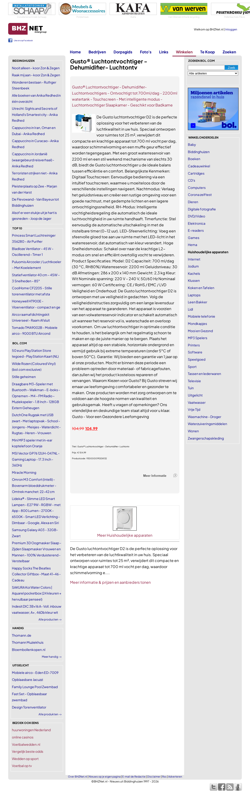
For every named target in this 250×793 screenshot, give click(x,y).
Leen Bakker (197, 302)
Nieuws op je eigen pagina (105, 776)
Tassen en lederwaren (204, 373)
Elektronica (196, 223)
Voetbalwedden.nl (26, 744)
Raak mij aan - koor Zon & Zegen (36, 75)
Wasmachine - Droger (204, 417)
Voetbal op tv (22, 766)
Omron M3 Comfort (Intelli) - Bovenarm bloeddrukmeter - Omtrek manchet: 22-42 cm (34, 485)
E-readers (196, 230)
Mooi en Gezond (200, 331)
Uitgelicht (195, 395)
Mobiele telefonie (201, 316)
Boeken (194, 159)
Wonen (193, 431)
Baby (192, 144)
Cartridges (196, 173)
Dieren (193, 202)
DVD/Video (196, 216)
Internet (194, 259)
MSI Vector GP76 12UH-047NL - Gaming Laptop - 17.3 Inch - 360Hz (36, 459)
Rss (164, 776)
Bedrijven (97, 51)
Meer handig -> (52, 656)
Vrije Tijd (194, 409)
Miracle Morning (24, 472)
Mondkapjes (197, 323)
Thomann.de (21, 635)
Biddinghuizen (199, 152)
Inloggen (231, 29)
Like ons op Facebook (23, 40)
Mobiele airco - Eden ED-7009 (35, 672)
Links (163, 51)
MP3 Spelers (197, 338)
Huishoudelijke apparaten (208, 252)
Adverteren (175, 776)
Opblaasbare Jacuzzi (27, 679)
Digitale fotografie (202, 209)
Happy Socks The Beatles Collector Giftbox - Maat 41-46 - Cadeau (36, 574)
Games (193, 237)
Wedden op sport (25, 758)
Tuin (191, 388)
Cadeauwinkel (199, 166)
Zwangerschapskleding (206, 438)
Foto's (145, 51)
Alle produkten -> (50, 714)
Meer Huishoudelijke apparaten (124, 535)
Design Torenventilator (29, 707)
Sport (192, 366)
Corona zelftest (200, 194)
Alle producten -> (50, 619)
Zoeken (229, 51)
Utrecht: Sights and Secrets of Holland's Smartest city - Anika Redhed (35, 114)
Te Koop (207, 51)
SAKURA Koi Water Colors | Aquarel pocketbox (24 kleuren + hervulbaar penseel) (36, 593)
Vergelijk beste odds (27, 751)
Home (75, 51)
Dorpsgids (123, 51)
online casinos (22, 737)
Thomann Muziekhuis (27, 642)
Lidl (190, 309)
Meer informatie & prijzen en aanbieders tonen (110, 582)
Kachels (194, 273)
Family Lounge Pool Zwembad (35, 687)
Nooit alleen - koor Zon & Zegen (36, 68)
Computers (197, 187)
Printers (194, 345)
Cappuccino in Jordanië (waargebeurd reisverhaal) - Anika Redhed (33, 160)
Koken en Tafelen (201, 288)
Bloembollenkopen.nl (28, 649)
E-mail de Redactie (134, 776)
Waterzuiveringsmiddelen (207, 424)
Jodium (193, 266)
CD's (191, 180)
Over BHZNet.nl (77, 776)
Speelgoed (196, 359)
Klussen (194, 280)
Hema (192, 244)
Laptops (194, 295)
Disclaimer (154, 776)
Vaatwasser (197, 402)
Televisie (194, 381)
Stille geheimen (24, 376)
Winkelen (184, 51)
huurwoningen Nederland (31, 730)
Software (195, 352)
